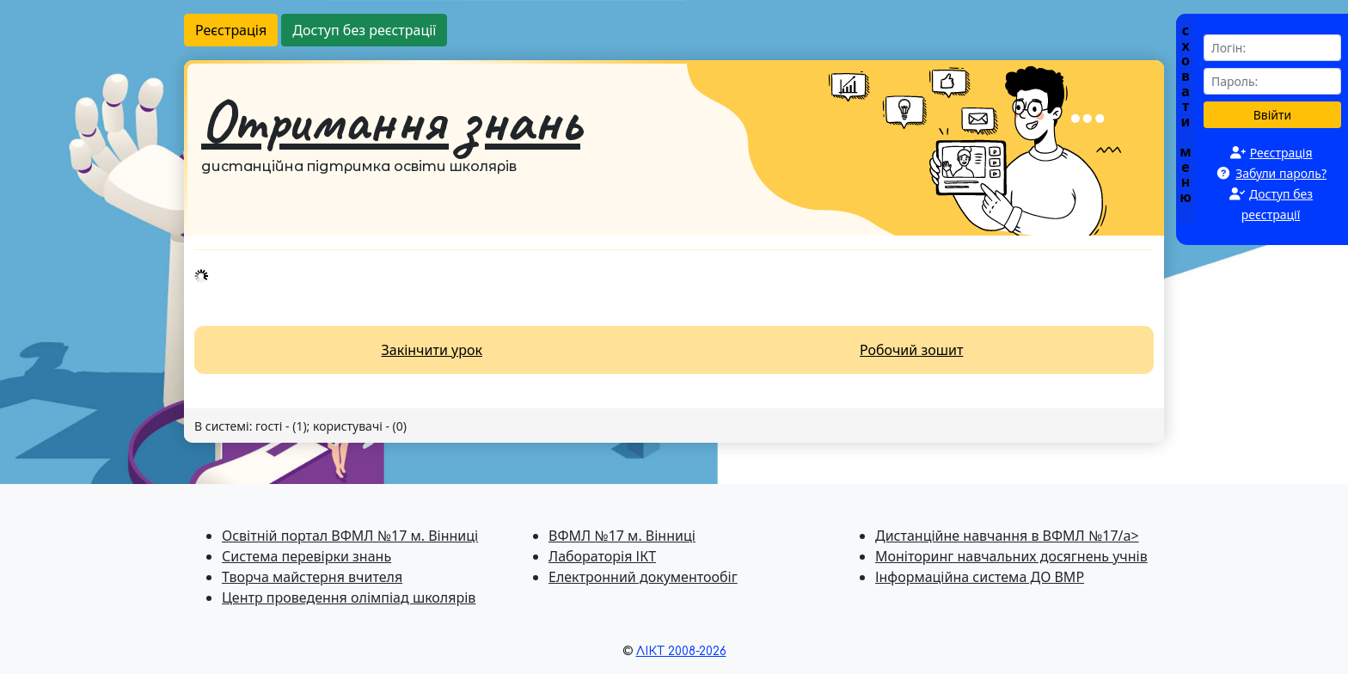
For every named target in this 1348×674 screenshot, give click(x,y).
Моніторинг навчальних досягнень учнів (1011, 556)
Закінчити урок (432, 349)
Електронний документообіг (643, 576)
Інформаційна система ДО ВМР (979, 576)
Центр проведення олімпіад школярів (348, 597)
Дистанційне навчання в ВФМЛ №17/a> (1007, 535)
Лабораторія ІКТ (602, 556)
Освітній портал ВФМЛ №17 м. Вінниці (350, 535)
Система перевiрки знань (306, 556)
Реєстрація (231, 30)
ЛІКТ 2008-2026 (681, 651)
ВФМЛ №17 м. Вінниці (621, 535)
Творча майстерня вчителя (312, 576)
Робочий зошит (911, 349)
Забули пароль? (1281, 173)
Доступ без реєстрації (364, 30)
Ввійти (1272, 115)
